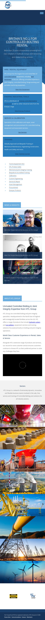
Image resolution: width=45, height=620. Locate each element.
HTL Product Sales (15, 167)
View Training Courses (22, 154)
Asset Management (15, 184)
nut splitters (10, 325)
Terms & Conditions (16, 617)
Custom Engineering (16, 179)
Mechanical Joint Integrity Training (20, 170)
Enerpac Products (15, 190)
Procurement (13, 187)
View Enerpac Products (22, 111)
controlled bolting (10, 77)
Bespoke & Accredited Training (19, 173)
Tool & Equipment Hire (16, 164)
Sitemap (24, 617)
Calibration (12, 176)
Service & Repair (14, 182)
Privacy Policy (7, 617)
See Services (22, 132)
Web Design (29, 617)
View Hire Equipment (22, 89)
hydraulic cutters (34, 322)
